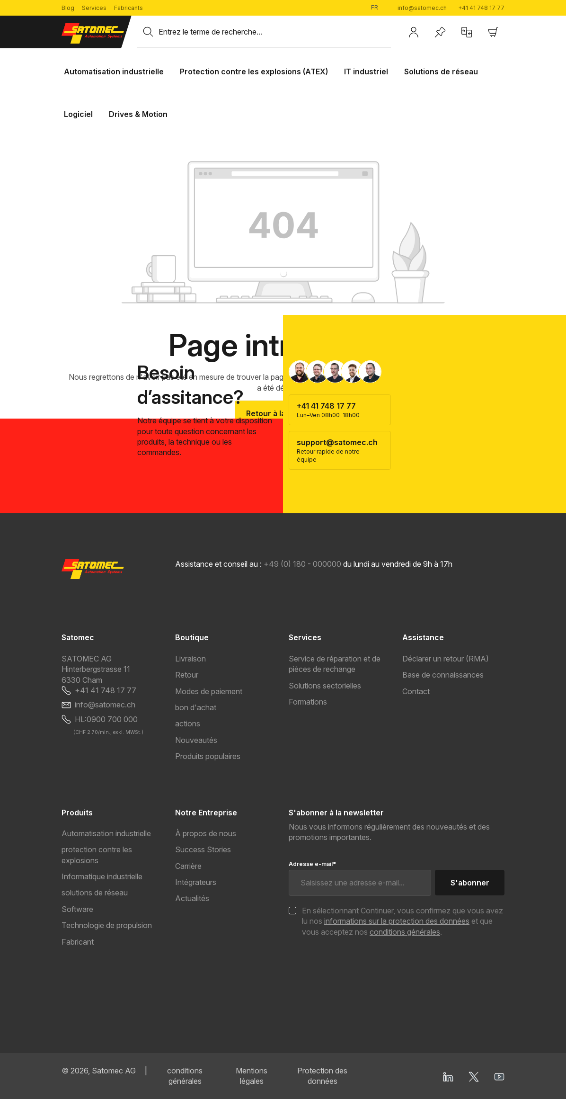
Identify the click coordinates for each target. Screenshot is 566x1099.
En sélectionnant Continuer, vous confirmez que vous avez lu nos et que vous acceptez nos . (402, 921)
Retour (186, 674)
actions (187, 723)
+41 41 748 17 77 (481, 7)
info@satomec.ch (422, 7)
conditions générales (405, 932)
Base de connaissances (443, 674)
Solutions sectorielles (325, 685)
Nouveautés (196, 740)
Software (77, 909)
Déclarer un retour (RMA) (445, 658)
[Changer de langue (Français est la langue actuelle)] (378, 7)
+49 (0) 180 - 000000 (302, 564)
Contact (416, 691)
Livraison (190, 658)
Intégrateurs (195, 882)
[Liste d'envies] (440, 32)
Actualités (192, 898)
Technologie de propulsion (107, 925)
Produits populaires (207, 756)
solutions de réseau (95, 892)
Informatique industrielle (102, 876)
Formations (308, 701)
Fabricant (78, 942)
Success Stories (203, 849)
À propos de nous (205, 833)
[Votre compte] (413, 32)
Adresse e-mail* (312, 863)
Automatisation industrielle (106, 833)
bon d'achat (195, 707)
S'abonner (470, 882)
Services (94, 7)
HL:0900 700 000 (106, 719)
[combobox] (275, 31)
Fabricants (128, 7)
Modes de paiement (208, 691)
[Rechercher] (148, 31)
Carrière (188, 866)
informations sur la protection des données (396, 921)
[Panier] (493, 32)
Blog (68, 7)
